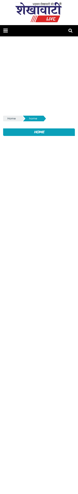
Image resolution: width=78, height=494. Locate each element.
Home (11, 118)
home (33, 118)
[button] (5, 30)
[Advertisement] (39, 75)
